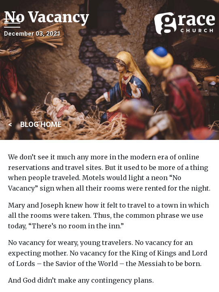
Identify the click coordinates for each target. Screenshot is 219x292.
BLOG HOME (41, 124)
